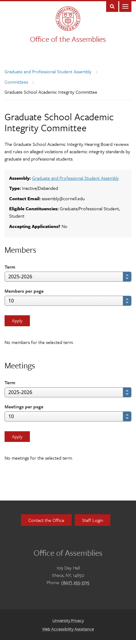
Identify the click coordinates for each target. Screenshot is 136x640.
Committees (16, 81)
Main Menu (125, 6)
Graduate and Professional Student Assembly (48, 71)
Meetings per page (24, 406)
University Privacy (68, 620)
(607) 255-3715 (75, 582)
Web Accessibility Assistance (68, 629)
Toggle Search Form (112, 6)
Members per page (24, 290)
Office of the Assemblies (68, 39)
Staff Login (92, 520)
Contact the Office (46, 520)
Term (10, 266)
